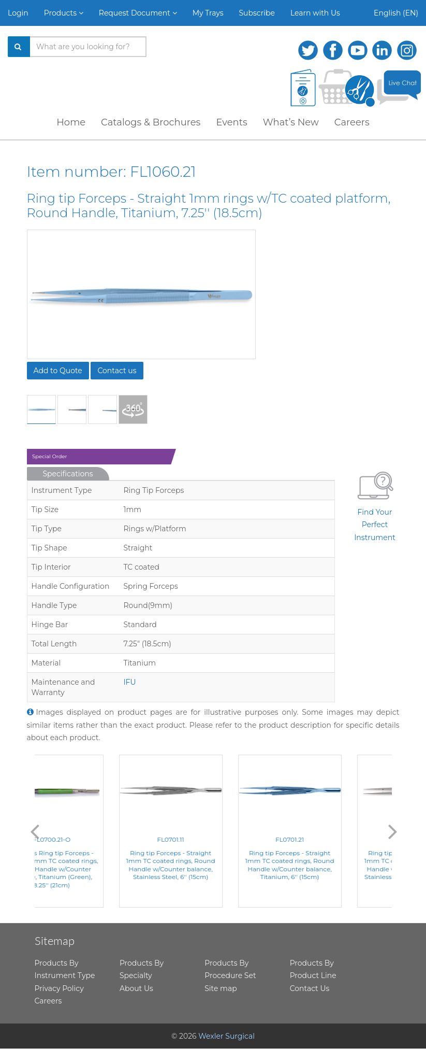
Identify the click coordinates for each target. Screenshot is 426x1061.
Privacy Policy (59, 988)
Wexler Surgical (226, 1036)
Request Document (138, 13)
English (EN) (396, 13)
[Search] (19, 46)
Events (231, 122)
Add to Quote (58, 370)
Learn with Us (315, 13)
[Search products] (88, 46)
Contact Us (310, 988)
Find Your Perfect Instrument (374, 504)
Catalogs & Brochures (150, 122)
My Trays (208, 13)
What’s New (291, 122)
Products (63, 13)
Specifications (68, 473)
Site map (220, 988)
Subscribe (257, 13)
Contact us (116, 370)
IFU (129, 682)
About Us (136, 988)
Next (393, 831)
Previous (35, 831)
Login (18, 13)
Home (70, 122)
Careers (352, 122)
